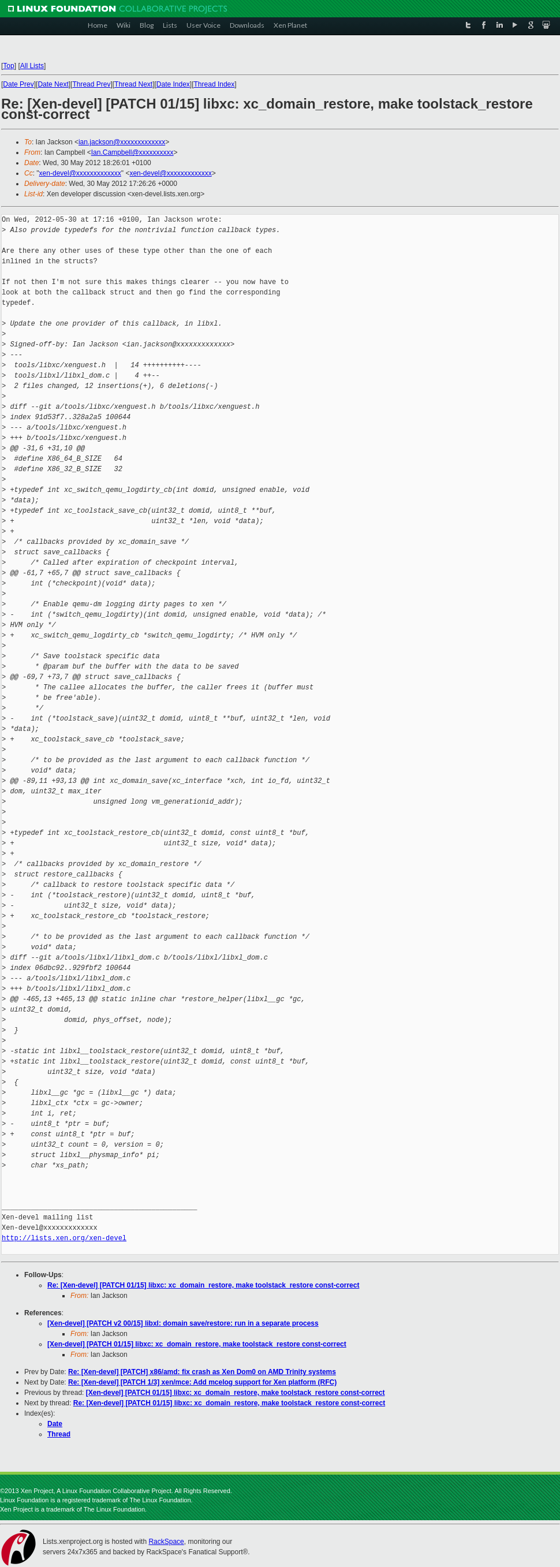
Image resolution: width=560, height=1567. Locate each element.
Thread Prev (91, 84)
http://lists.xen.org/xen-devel (64, 1238)
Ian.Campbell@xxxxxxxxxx (132, 152)
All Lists (32, 66)
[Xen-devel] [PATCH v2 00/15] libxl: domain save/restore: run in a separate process (183, 1323)
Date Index (173, 84)
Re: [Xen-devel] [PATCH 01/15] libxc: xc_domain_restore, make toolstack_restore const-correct (203, 1285)
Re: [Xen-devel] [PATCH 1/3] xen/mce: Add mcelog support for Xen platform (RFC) (202, 1382)
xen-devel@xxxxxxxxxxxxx (80, 173)
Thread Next (133, 84)
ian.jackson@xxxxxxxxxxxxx (122, 142)
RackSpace (166, 1542)
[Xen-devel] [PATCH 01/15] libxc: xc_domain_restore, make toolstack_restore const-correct (196, 1344)
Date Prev (18, 84)
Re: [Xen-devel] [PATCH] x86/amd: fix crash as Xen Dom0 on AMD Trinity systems (202, 1372)
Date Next (53, 84)
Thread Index (214, 84)
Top (8, 66)
